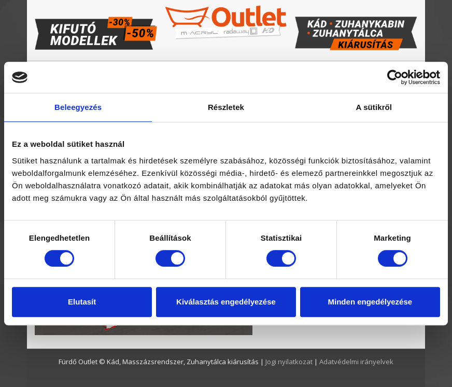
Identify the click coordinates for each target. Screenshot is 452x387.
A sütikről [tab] (374, 107)
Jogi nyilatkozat (289, 361)
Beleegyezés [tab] (78, 107)
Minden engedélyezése (370, 301)
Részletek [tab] (226, 107)
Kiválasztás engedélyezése (226, 301)
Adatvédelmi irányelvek (356, 361)
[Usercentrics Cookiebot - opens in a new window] (394, 77)
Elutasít (82, 301)
